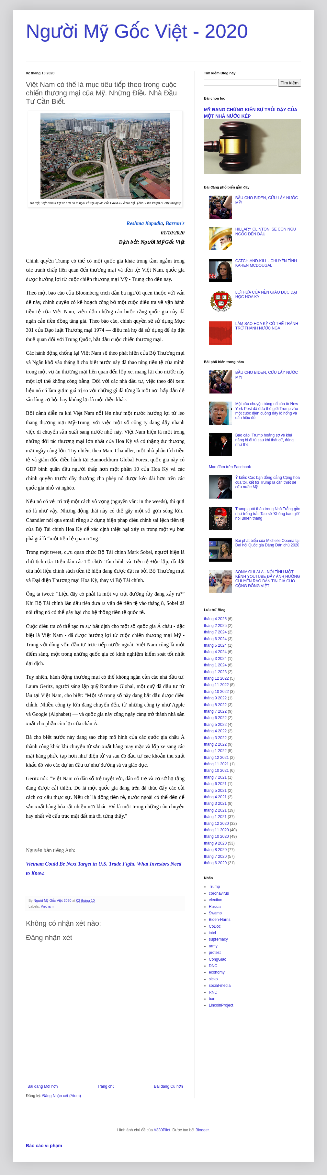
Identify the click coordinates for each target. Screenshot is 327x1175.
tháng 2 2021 (215, 810)
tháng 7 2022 (215, 711)
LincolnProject (221, 1005)
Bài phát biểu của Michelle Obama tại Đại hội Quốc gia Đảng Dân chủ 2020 (267, 542)
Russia (215, 906)
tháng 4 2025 (215, 619)
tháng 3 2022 (215, 738)
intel (212, 933)
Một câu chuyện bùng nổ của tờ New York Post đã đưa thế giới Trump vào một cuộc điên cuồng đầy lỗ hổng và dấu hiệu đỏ (266, 411)
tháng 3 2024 (215, 658)
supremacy (218, 939)
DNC (213, 966)
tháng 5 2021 (215, 790)
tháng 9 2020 (215, 843)
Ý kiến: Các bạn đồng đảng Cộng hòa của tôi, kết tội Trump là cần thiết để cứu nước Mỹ (267, 482)
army (213, 946)
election (215, 900)
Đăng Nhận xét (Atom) (61, 1096)
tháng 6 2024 (215, 639)
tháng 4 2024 (215, 652)
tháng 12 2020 (216, 823)
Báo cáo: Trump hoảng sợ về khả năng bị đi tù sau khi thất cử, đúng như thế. (264, 440)
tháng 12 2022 (216, 678)
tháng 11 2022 (216, 685)
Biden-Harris (220, 919)
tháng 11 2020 (216, 830)
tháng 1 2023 (215, 672)
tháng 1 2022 (215, 751)
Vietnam (47, 906)
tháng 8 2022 (215, 705)
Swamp (215, 913)
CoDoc (215, 926)
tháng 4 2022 (215, 731)
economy (217, 972)
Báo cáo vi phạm (44, 1145)
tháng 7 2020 (215, 856)
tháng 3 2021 (215, 803)
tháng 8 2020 (215, 849)
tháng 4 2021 (215, 797)
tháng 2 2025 (215, 625)
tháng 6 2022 (215, 718)
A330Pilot (162, 1130)
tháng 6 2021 (215, 784)
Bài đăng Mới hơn (43, 1086)
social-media (220, 985)
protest (215, 952)
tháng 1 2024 (215, 665)
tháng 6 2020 (215, 863)
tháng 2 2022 (215, 744)
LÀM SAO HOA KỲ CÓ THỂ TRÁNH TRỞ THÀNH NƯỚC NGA (266, 325)
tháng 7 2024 (215, 632)
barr (212, 999)
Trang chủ (105, 1086)
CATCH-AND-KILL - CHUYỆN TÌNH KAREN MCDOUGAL (266, 263)
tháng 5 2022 (215, 724)
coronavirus (219, 893)
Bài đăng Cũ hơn (168, 1086)
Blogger (202, 1130)
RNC (213, 992)
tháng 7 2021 (215, 777)
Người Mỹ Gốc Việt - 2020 (137, 31)
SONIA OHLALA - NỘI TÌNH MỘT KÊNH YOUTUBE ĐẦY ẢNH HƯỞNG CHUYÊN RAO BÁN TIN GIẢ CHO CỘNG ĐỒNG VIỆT (267, 579)
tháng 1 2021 (215, 816)
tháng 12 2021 (216, 757)
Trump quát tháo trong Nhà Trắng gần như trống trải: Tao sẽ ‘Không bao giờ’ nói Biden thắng (267, 514)
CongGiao (217, 959)
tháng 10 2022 (216, 691)
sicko (213, 979)
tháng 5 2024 (215, 645)
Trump (214, 886)
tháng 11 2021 (216, 764)
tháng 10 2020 (216, 836)
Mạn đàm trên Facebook (230, 467)
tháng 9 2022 (215, 698)
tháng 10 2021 (216, 770)
